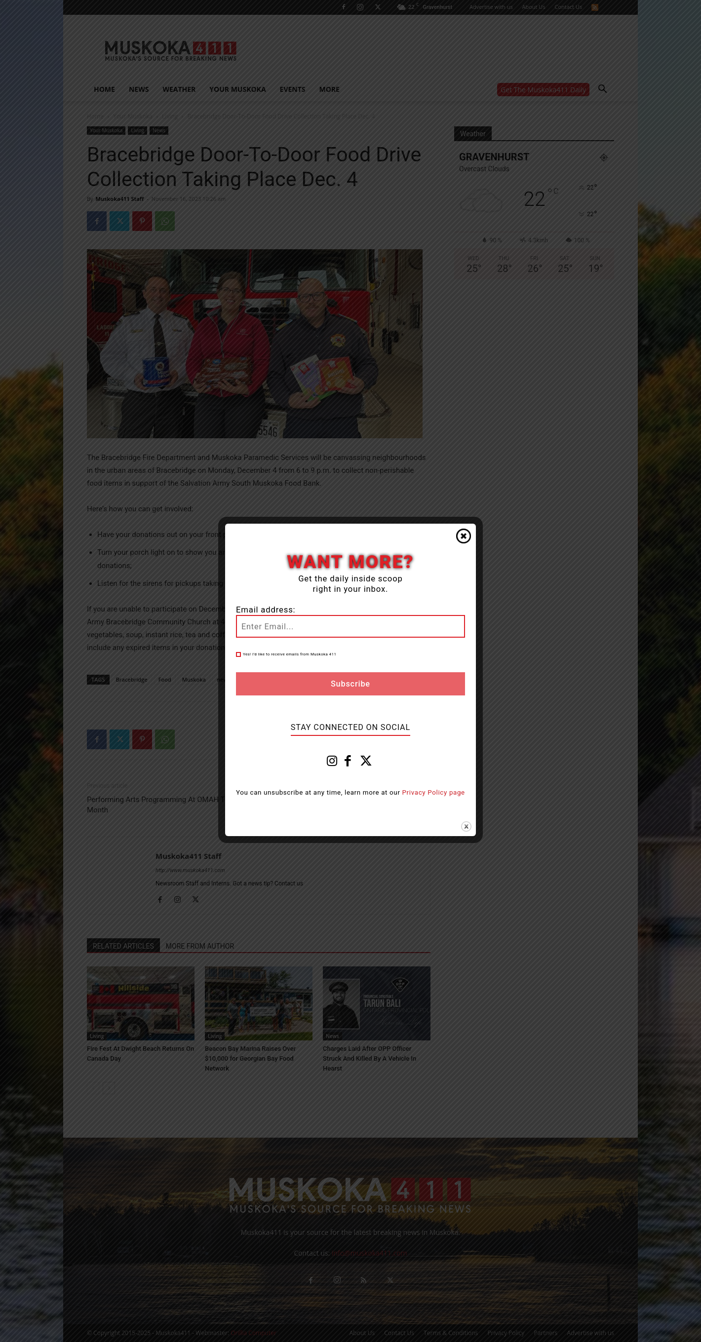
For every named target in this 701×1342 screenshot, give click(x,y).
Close (463, 536)
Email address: (265, 609)
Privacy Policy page (433, 792)
